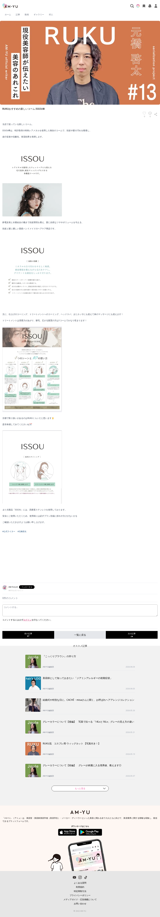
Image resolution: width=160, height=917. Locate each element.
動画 (27, 14)
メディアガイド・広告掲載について (80, 899)
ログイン (27, 619)
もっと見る (90, 788)
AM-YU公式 (13, 587)
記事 (18, 14)
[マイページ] (156, 6)
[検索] (132, 6)
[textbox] (80, 323)
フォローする (26, 587)
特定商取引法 (80, 891)
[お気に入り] (144, 6)
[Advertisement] (80, 559)
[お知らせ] (150, 6)
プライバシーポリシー (80, 895)
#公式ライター (8, 531)
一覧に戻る (80, 634)
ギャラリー (39, 14)
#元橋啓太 (22, 531)
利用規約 (80, 887)
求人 (51, 14)
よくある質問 (80, 882)
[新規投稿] (138, 6)
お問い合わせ (80, 903)
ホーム (8, 14)
